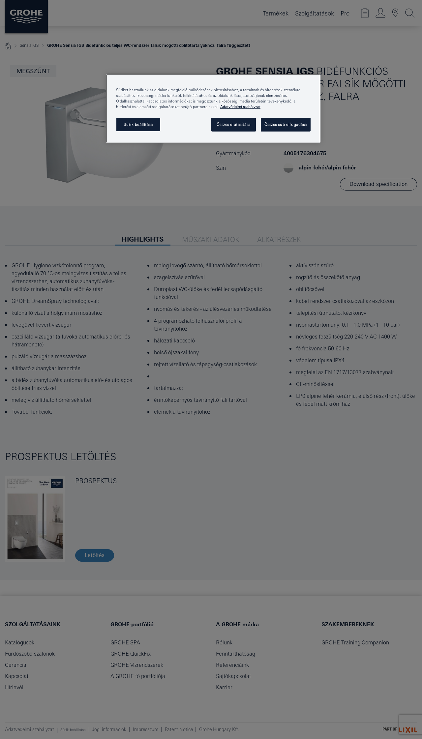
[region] (213, 108)
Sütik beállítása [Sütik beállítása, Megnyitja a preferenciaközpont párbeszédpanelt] (138, 124)
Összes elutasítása (233, 124)
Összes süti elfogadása (285, 124)
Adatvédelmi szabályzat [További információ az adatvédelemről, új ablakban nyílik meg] (240, 106)
